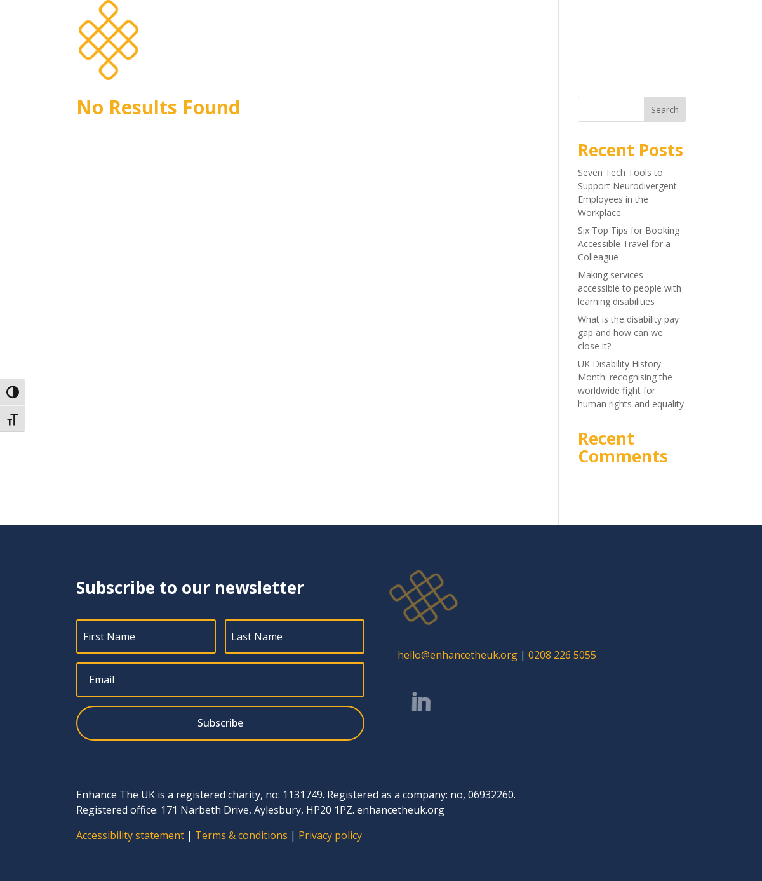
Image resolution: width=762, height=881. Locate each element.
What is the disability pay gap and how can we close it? (628, 332)
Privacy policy (330, 835)
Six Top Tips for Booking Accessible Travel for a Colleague (628, 243)
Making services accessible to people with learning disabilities (629, 288)
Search (665, 110)
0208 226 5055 (562, 655)
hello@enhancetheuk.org (458, 655)
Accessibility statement (130, 835)
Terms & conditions (241, 835)
